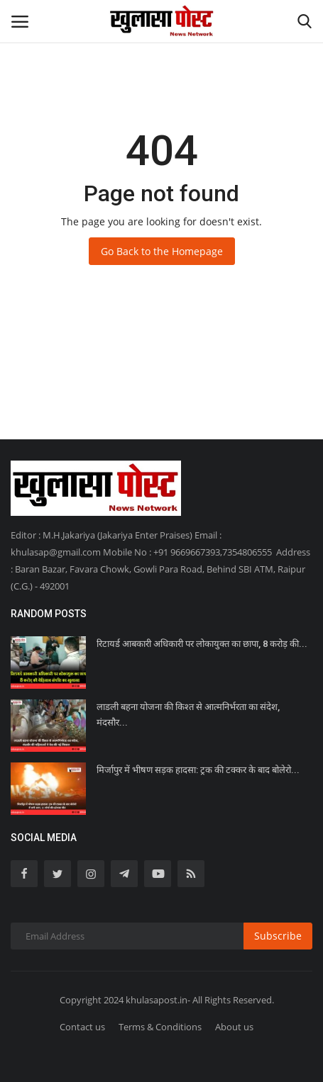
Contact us (82, 1026)
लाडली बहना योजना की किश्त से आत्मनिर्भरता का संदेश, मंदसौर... (188, 714)
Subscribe (278, 935)
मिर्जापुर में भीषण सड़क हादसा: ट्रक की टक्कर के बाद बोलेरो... (198, 770)
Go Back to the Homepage (162, 251)
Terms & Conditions (160, 1026)
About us (234, 1026)
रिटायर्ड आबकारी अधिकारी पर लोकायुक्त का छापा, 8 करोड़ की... (202, 643)
